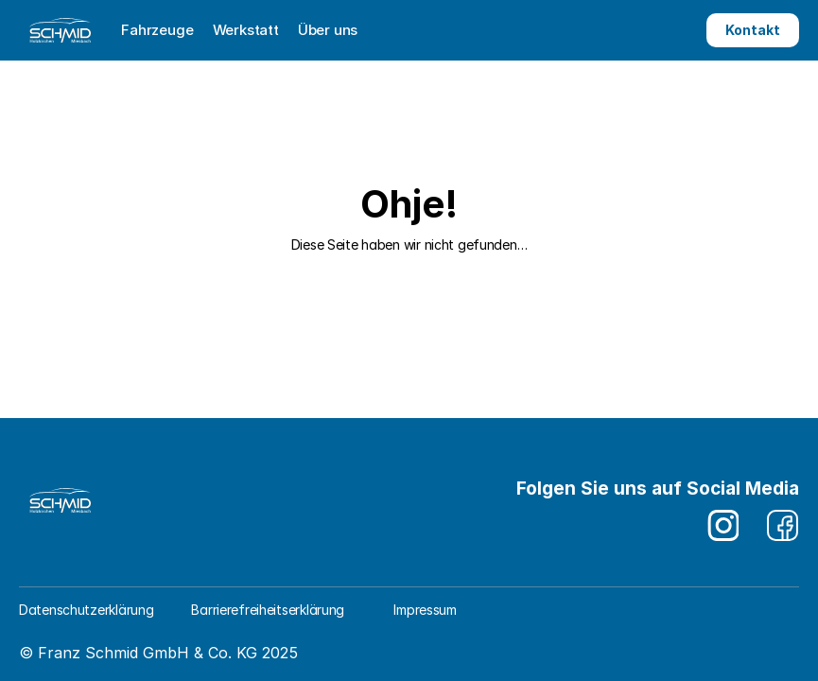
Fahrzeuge (157, 30)
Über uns (327, 30)
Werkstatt (246, 30)
